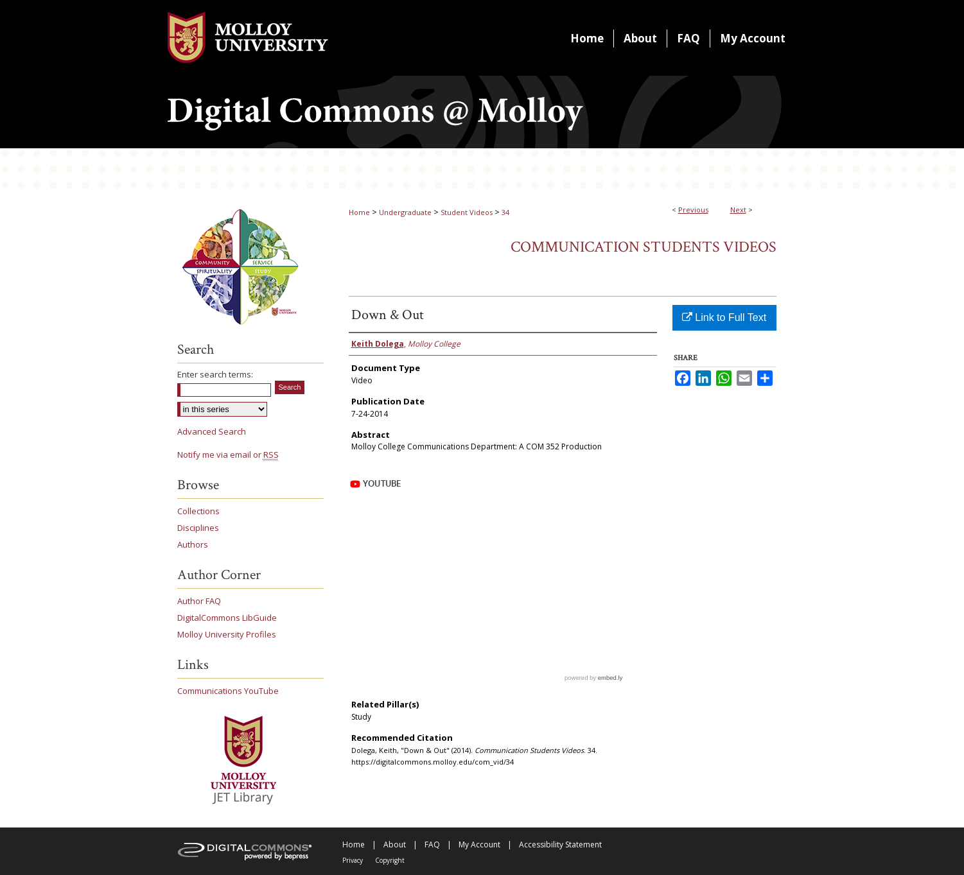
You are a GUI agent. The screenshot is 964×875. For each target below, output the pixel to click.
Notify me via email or (228, 454)
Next (738, 209)
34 (505, 212)
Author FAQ (199, 601)
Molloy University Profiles (226, 634)
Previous (693, 209)
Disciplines (198, 527)
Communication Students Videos (643, 247)
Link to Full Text (724, 317)
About (394, 844)
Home (359, 212)
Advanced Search (211, 431)
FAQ (432, 844)
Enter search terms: (215, 374)
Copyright (390, 860)
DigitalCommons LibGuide (227, 617)
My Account (479, 844)
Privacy (352, 860)
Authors (192, 544)
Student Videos (467, 212)
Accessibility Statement (560, 844)
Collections (198, 511)
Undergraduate (405, 212)
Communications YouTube (228, 691)
